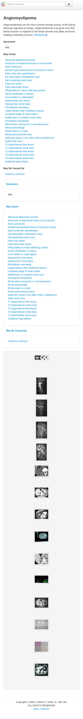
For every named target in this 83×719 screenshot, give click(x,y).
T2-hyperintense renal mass (19, 154)
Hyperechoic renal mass (17, 104)
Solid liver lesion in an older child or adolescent (29, 137)
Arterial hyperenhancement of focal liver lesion (29, 70)
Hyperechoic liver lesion (17, 100)
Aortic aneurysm (13, 66)
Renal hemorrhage (15, 127)
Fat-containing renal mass (18, 80)
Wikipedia (40, 35)
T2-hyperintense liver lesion (19, 151)
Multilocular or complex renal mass (23, 117)
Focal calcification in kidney (19, 93)
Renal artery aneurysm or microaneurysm (27, 124)
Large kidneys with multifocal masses (24, 110)
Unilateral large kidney (17, 161)
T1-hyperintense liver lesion (19, 144)
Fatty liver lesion (13, 83)
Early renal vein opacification (20, 73)
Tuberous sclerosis (15, 174)
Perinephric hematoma (17, 121)
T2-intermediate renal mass (19, 158)
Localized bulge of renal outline (21, 114)
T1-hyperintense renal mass (19, 148)
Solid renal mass (14, 141)
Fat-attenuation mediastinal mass (22, 77)
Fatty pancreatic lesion (17, 87)
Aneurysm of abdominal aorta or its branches (28, 63)
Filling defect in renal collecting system (25, 90)
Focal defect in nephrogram (19, 97)
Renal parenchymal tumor (18, 134)
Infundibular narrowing (17, 107)
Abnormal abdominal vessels (20, 60)
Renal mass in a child (16, 131)
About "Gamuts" (41, 708)
